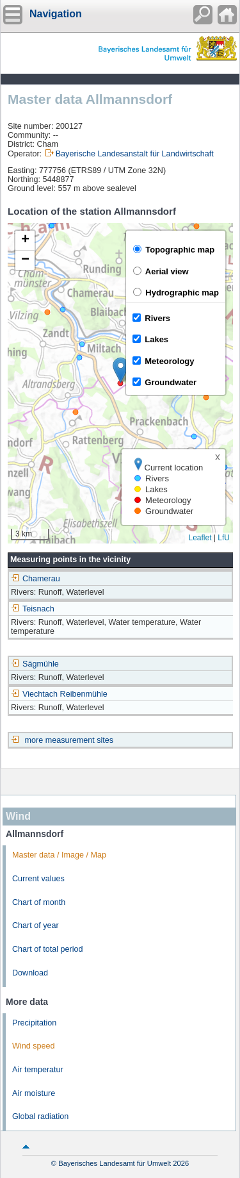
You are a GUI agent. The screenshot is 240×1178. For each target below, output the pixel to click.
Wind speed (33, 1045)
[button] (121, 370)
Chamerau (35, 578)
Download (30, 972)
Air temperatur (37, 1069)
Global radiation (40, 1116)
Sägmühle (35, 664)
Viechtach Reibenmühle (59, 694)
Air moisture (33, 1093)
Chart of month (38, 902)
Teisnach (32, 608)
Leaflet (199, 537)
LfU (224, 537)
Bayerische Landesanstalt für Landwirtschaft (135, 153)
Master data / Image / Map (59, 854)
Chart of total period (47, 949)
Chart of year (35, 925)
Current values (38, 878)
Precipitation (34, 1022)
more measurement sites (69, 740)
